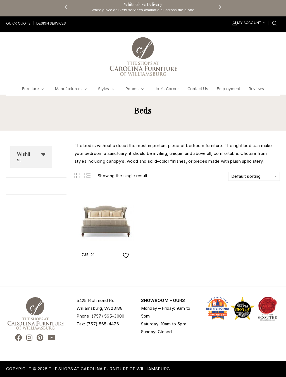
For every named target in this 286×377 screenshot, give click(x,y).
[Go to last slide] (66, 7)
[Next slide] (219, 7)
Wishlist (23, 156)
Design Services (51, 23)
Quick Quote (18, 23)
